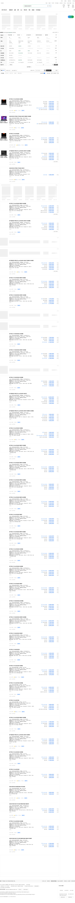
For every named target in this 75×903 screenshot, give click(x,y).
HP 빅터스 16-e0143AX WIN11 (15, 514)
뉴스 (21, 10)
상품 (15, 10)
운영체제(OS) (3, 60)
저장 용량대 (2, 53)
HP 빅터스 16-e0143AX (14, 133)
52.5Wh (13, 227)
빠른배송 (11, 64)
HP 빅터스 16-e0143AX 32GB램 (16, 99)
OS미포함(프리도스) (26, 100)
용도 (15, 106)
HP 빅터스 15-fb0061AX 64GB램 (16, 600)
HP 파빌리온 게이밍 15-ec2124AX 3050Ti (18, 393)
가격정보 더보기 (54, 101)
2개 (27, 105)
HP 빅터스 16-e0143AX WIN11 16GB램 (17, 531)
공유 (73, 9)
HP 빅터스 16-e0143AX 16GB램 (16, 428)
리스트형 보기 (52, 70)
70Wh (13, 106)
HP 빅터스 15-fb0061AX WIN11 (16, 633)
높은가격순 (11, 73)
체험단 (70, 3)
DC (31, 105)
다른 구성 (55, 161)
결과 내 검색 (48, 70)
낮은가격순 (6, 73)
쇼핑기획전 (61, 3)
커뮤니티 (65, 3)
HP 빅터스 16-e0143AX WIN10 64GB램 (17, 203)
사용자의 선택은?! (54, 32)
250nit (24, 119)
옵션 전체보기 (29, 66)
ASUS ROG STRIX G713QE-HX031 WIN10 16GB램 (20, 116)
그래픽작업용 (18, 106)
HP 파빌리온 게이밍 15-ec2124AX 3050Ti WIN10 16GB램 (21, 260)
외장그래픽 (13, 121)
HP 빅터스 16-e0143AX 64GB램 (16, 566)
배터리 (10, 106)
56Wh (18, 123)
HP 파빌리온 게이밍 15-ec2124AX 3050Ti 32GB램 (19, 150)
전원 (29, 105)
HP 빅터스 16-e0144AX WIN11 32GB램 (17, 445)
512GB (21, 122)
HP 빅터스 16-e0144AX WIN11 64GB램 (17, 462)
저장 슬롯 (25, 105)
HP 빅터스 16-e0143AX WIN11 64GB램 (17, 497)
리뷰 (29, 10)
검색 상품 (14, 70)
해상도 (13, 101)
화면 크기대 (2, 46)
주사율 (27, 101)
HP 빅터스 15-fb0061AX (14, 649)
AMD (13, 120)
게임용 (21, 106)
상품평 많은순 (20, 73)
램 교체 (15, 105)
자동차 (46, 3)
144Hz (29, 101)
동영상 (33, 10)
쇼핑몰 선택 (32, 70)
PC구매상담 (56, 3)
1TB (21, 416)
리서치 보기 (3, 37)
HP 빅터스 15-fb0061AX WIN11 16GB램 (17, 350)
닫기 (10, 107)
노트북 (10, 100)
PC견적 (53, 3)
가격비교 (8, 70)
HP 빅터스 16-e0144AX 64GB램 (16, 549)
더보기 (73, 3)
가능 (17, 105)
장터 (18, 10)
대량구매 (23, 110)
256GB (21, 105)
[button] (63, 6)
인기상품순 (2, 73)
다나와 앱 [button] (2, 3)
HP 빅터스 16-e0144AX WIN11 (15, 583)
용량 (19, 105)
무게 (1, 62)
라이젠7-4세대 (16, 120)
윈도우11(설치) (25, 279)
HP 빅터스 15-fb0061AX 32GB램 (16, 333)
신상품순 (15, 73)
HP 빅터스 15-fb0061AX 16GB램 (16, 377)
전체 (2, 70)
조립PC (50, 3)
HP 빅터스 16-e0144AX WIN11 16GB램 (17, 277)
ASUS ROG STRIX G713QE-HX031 (16, 168)
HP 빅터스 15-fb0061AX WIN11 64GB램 (17, 617)
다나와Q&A (38, 10)
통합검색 (11, 10)
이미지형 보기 (54, 70)
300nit (24, 101)
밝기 (21, 101)
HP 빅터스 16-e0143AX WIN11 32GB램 (17, 480)
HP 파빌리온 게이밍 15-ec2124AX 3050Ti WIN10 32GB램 (21, 410)
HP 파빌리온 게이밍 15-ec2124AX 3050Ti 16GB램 (19, 220)
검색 (55, 64)
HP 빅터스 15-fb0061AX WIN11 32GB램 (17, 295)
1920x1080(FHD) (17, 101)
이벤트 (68, 3)
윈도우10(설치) (25, 118)
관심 (19, 110)
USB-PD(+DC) (11, 123)
